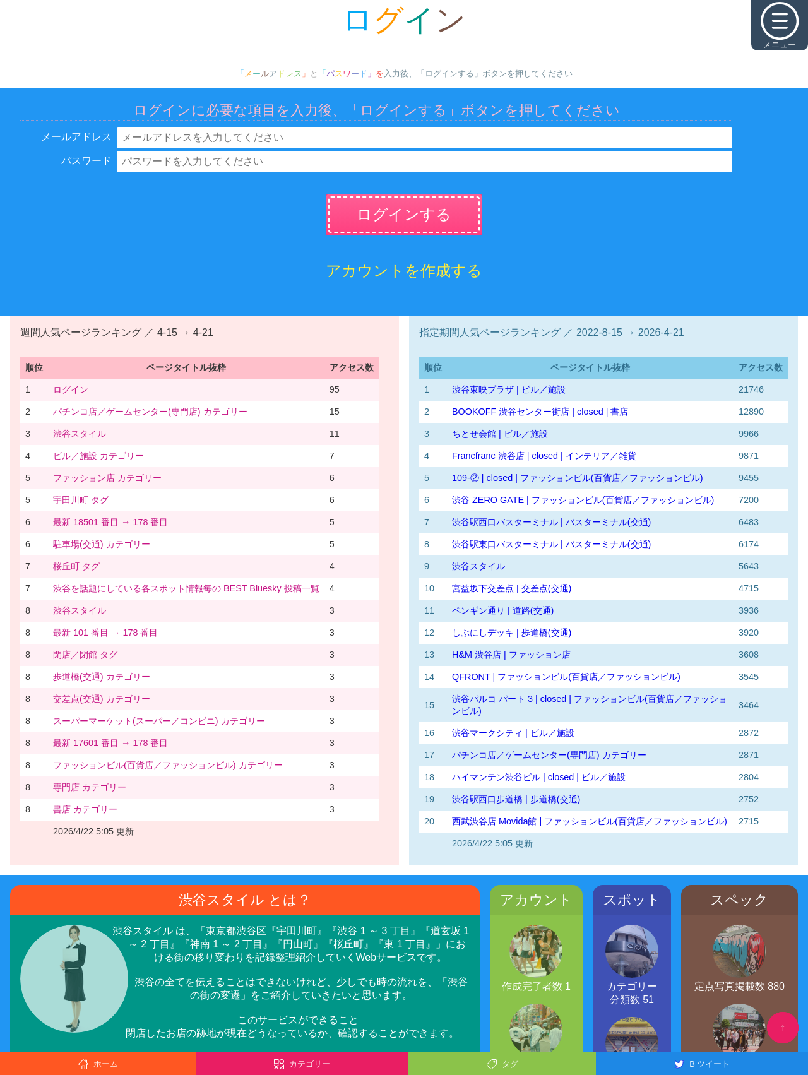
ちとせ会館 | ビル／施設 (500, 434)
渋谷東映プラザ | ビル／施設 (509, 389)
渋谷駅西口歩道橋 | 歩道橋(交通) (516, 799)
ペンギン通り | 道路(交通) (503, 610)
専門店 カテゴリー (89, 787)
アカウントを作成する (404, 270)
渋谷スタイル (79, 434)
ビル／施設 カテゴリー (98, 456)
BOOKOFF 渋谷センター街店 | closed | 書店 (540, 412)
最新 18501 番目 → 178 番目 (110, 522)
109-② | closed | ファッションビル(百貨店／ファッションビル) (577, 478)
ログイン (70, 389)
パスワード (86, 160)
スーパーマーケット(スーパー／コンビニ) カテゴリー (159, 721)
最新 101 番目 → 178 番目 (105, 632)
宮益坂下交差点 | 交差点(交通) (511, 588)
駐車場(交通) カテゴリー (101, 544)
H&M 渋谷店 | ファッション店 (511, 655)
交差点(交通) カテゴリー (101, 699)
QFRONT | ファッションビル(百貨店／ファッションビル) (566, 677)
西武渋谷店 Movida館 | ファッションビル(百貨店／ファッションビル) (589, 821)
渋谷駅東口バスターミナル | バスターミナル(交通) (551, 544)
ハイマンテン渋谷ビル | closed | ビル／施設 (539, 777)
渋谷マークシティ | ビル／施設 (513, 733)
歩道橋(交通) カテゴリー (101, 677)
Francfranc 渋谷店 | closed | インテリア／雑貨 (544, 456)
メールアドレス (76, 136)
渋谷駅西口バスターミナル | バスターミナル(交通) (551, 522)
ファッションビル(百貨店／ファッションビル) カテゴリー (168, 765)
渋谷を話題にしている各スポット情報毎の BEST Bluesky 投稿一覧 (186, 588)
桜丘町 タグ (76, 566)
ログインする (404, 214)
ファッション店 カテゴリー (107, 478)
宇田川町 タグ (81, 500)
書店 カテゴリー (85, 809)
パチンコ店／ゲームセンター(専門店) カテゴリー (150, 412)
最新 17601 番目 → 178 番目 (110, 743)
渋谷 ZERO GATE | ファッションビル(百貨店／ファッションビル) (583, 500)
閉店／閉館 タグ (85, 655)
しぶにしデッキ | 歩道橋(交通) (511, 632)
